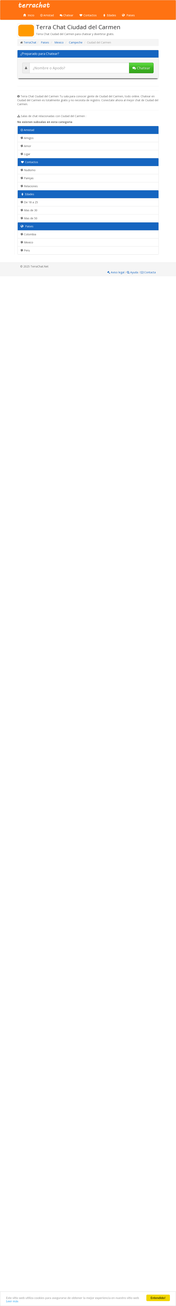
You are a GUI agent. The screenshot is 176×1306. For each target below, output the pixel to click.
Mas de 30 (29, 210)
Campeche (75, 42)
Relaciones (29, 186)
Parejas (27, 178)
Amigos (27, 138)
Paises (128, 15)
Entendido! (158, 1298)
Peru (25, 250)
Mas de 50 (29, 218)
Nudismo (28, 170)
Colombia (28, 234)
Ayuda (133, 272)
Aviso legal (116, 272)
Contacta (148, 272)
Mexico (59, 42)
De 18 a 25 (29, 202)
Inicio (28, 15)
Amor (26, 146)
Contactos (88, 15)
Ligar (25, 154)
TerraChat (30, 42)
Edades (109, 15)
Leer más (12, 1301)
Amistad (47, 15)
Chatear (66, 15)
